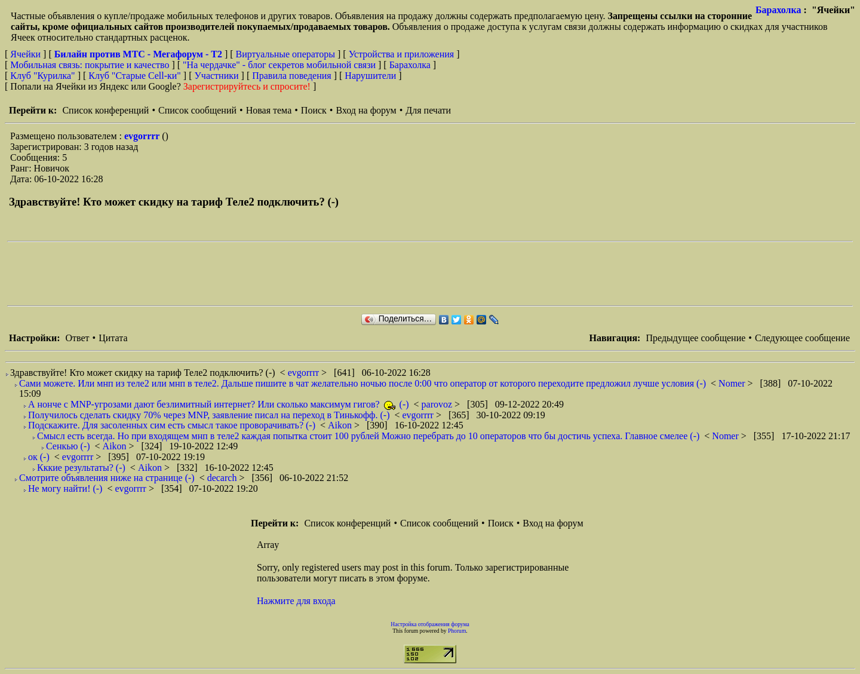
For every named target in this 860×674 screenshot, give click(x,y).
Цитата (113, 338)
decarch (223, 478)
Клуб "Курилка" (42, 76)
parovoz (438, 404)
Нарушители (370, 76)
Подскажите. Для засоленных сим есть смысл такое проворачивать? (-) (171, 425)
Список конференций (105, 110)
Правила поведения (291, 76)
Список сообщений (197, 110)
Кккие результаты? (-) (81, 467)
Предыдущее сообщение (695, 338)
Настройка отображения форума (430, 624)
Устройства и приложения (401, 54)
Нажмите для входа (296, 601)
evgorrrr (143, 136)
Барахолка (778, 10)
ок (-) (39, 457)
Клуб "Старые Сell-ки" (134, 76)
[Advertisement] (224, 274)
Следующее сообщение (802, 338)
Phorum (457, 630)
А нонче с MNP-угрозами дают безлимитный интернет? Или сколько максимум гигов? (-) (218, 404)
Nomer (732, 383)
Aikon (341, 425)
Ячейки (26, 54)
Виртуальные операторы (285, 54)
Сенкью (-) (68, 446)
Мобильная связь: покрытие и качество (89, 65)
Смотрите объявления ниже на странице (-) (107, 478)
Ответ (77, 338)
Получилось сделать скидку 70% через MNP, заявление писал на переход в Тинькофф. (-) (208, 415)
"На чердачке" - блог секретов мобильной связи (279, 65)
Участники (217, 76)
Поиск (314, 110)
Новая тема (269, 110)
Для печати (428, 110)
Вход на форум (366, 110)
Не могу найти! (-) (65, 488)
